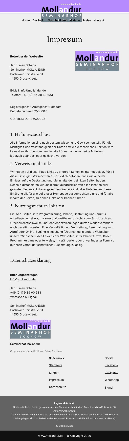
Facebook (111, 365)
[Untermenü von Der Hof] (44, 20)
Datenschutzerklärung (30, 260)
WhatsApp (17, 297)
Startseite (55, 365)
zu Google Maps (64, 425)
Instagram (111, 372)
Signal (32, 297)
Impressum (56, 380)
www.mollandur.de (50, 435)
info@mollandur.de (33, 90)
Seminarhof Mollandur (25, 344)
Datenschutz (57, 387)
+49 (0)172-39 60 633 (37, 95)
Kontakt (54, 373)
